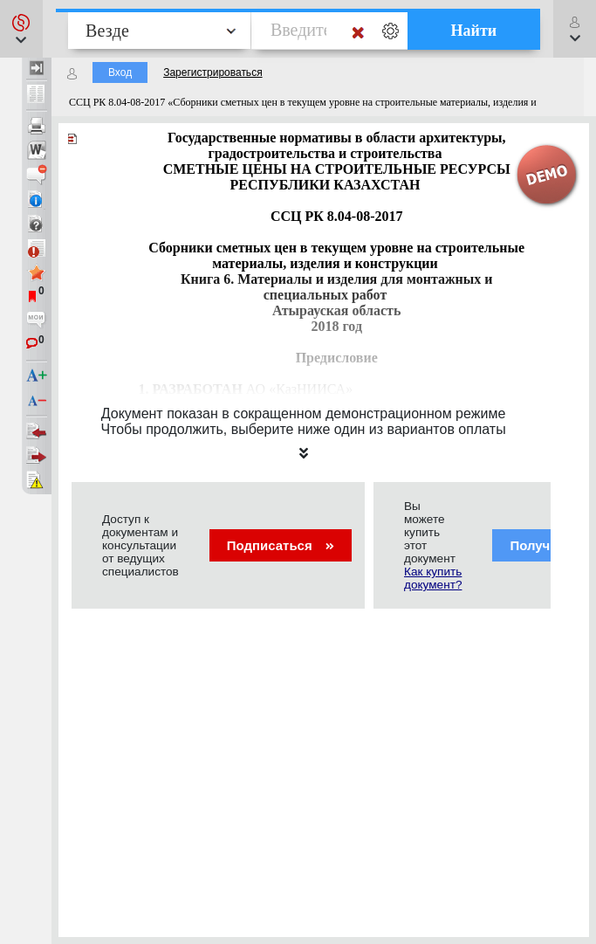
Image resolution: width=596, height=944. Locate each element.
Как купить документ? (433, 578)
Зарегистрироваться (212, 72)
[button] (21, 29)
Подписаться (280, 545)
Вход (120, 72)
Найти (474, 30)
